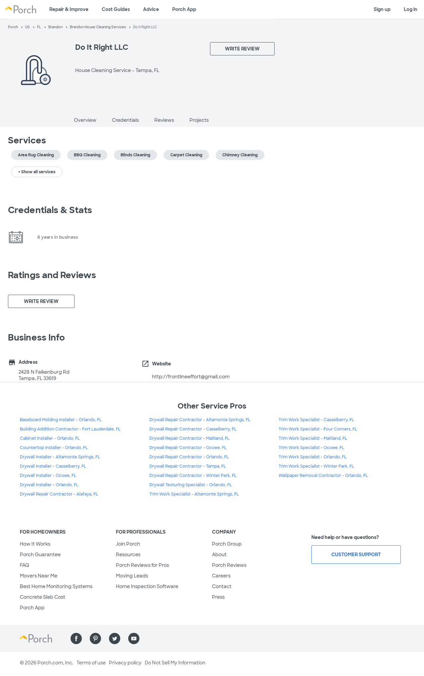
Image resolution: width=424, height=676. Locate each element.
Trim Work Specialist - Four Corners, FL (318, 429)
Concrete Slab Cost (42, 597)
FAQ (24, 565)
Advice (151, 9)
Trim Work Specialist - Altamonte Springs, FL (194, 494)
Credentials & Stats (50, 210)
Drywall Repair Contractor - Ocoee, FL (188, 447)
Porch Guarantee (40, 555)
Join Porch (128, 544)
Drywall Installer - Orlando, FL (49, 485)
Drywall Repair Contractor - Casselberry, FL (193, 429)
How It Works (35, 544)
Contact (222, 586)
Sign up (382, 9)
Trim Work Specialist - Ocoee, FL (311, 447)
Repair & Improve (68, 9)
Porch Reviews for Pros (142, 565)
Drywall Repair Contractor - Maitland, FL (189, 438)
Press (218, 597)
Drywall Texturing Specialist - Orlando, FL (190, 485)
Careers (221, 576)
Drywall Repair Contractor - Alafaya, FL (59, 494)
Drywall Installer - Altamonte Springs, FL (60, 457)
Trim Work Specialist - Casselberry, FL (316, 419)
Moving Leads (132, 576)
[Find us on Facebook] (76, 638)
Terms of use (91, 663)
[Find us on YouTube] (133, 638)
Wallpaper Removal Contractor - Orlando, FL (323, 475)
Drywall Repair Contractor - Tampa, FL (187, 466)
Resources (128, 555)
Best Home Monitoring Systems (56, 586)
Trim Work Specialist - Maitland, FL (313, 438)
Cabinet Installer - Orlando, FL (50, 438)
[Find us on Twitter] (114, 638)
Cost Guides (116, 9)
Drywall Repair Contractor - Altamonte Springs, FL (199, 419)
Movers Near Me (38, 576)
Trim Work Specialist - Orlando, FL (312, 457)
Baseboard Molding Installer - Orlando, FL (61, 419)
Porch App (184, 9)
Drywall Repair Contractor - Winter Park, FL (193, 475)
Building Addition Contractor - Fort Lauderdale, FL (70, 429)
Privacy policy (125, 663)
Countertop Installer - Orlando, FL (54, 447)
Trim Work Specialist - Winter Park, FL (316, 466)
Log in (410, 9)
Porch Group (227, 544)
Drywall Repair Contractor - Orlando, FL (189, 457)
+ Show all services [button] (36, 172)
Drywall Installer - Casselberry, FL (53, 466)
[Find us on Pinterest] (95, 638)
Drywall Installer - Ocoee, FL (48, 475)
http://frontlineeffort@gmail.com (191, 377)
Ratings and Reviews (52, 275)
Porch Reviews (229, 565)
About (219, 555)
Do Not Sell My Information (175, 663)
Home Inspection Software (147, 586)
